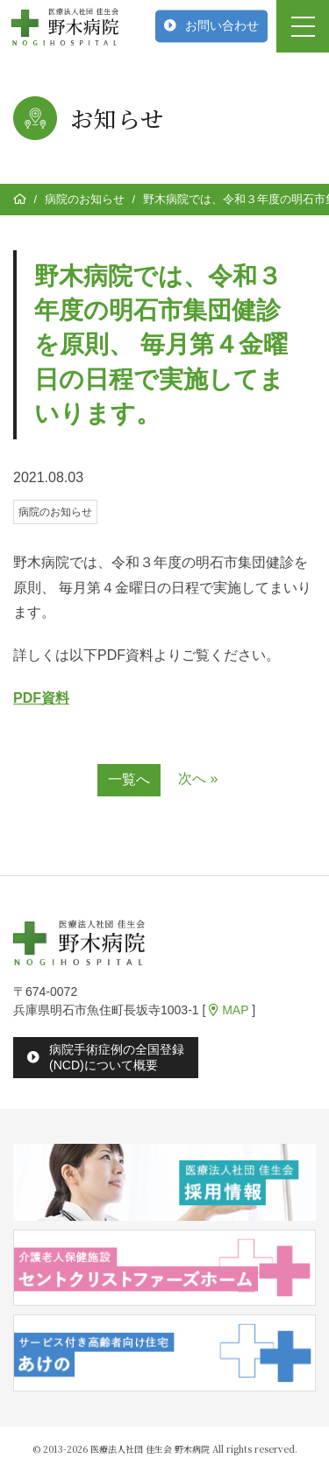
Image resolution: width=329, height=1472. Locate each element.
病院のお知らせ (85, 199)
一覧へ (129, 779)
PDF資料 (41, 697)
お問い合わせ (222, 25)
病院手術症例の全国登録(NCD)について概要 (116, 1056)
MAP (228, 1010)
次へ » (198, 778)
